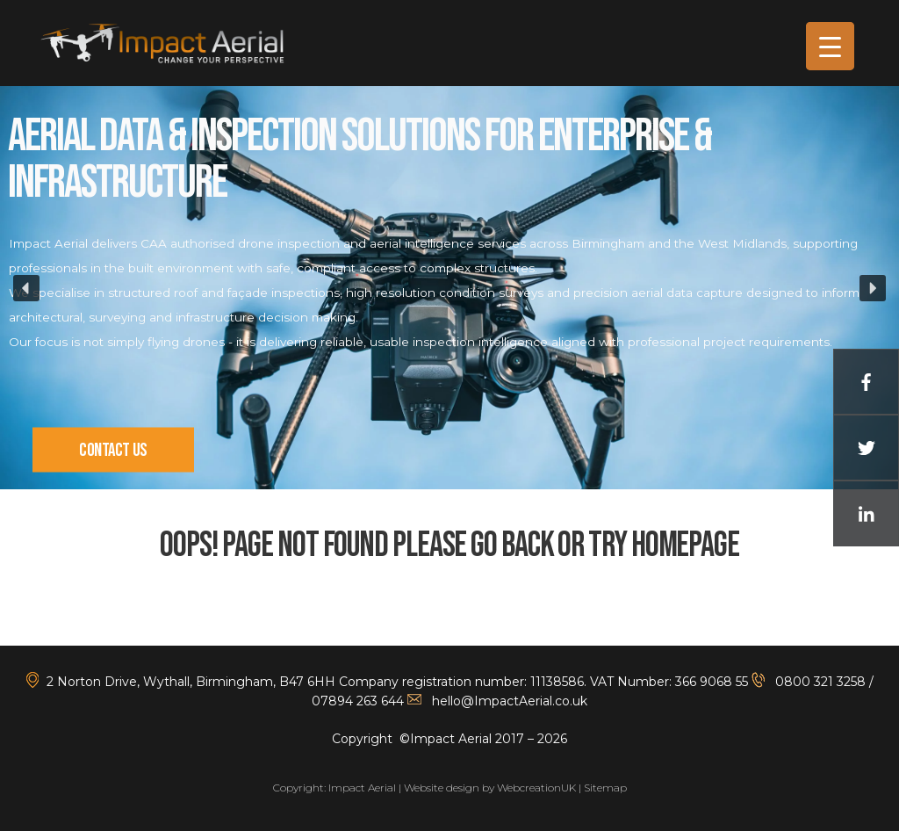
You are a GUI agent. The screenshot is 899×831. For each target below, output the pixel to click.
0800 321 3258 (819, 682)
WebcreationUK (536, 787)
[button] (26, 288)
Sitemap (605, 787)
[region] (449, 287)
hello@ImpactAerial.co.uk (509, 701)
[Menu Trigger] (830, 46)
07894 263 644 (358, 701)
